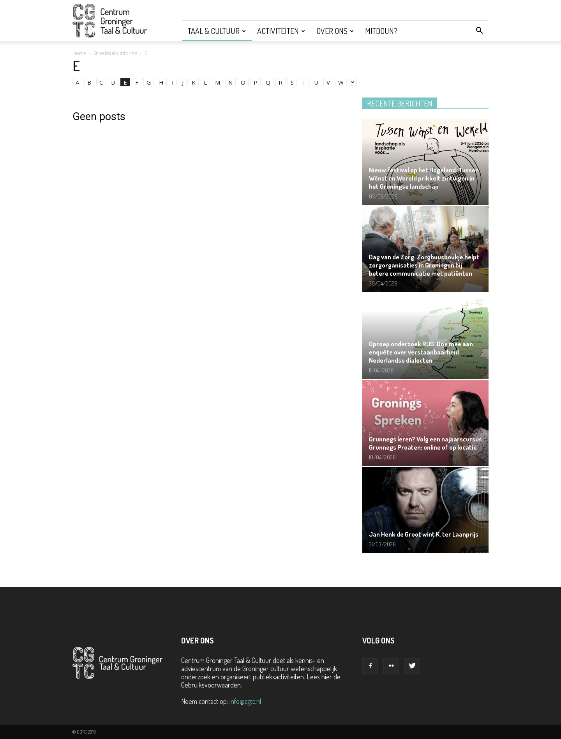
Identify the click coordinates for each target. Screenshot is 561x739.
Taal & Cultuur (217, 31)
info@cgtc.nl (245, 701)
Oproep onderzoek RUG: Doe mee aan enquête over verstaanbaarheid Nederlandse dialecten (421, 352)
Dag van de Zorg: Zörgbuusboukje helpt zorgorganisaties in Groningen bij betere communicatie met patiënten (424, 265)
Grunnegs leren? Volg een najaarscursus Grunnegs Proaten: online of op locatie (425, 443)
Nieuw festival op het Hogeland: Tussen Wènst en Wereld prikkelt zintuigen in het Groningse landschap (424, 178)
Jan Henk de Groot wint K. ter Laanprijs (423, 534)
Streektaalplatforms (115, 53)
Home (79, 53)
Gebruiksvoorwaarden (211, 685)
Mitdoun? (381, 31)
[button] (479, 30)
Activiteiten (281, 31)
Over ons (335, 31)
